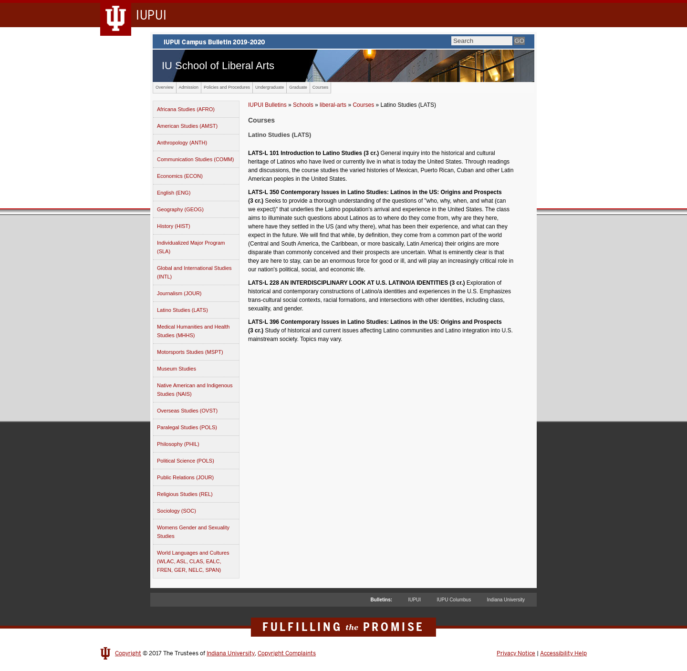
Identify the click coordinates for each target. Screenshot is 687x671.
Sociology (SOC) (176, 511)
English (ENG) (173, 193)
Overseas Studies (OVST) (187, 410)
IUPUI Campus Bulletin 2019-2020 (343, 41)
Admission (189, 87)
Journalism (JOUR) (179, 293)
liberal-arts (333, 105)
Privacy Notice (516, 653)
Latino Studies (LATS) (182, 310)
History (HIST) (173, 226)
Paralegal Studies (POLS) (187, 427)
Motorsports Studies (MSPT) (190, 352)
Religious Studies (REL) (185, 494)
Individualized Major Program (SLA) (191, 247)
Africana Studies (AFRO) (186, 109)
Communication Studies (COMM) (195, 159)
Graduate (298, 87)
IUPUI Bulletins (267, 105)
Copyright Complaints (287, 653)
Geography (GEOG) (180, 209)
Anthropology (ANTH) (182, 142)
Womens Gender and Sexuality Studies (193, 532)
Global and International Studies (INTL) (194, 272)
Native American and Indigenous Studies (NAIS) (194, 389)
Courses (320, 87)
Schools (303, 105)
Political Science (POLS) (185, 461)
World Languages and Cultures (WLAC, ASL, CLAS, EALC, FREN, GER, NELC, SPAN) (193, 561)
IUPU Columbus (454, 599)
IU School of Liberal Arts (218, 66)
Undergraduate (269, 87)
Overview (165, 87)
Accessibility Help (563, 653)
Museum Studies (176, 369)
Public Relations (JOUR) (185, 477)
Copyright (128, 653)
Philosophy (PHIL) (178, 444)
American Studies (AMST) (187, 126)
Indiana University (506, 599)
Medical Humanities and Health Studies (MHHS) (193, 331)
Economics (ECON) (180, 176)
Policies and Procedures (227, 87)
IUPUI (414, 599)
